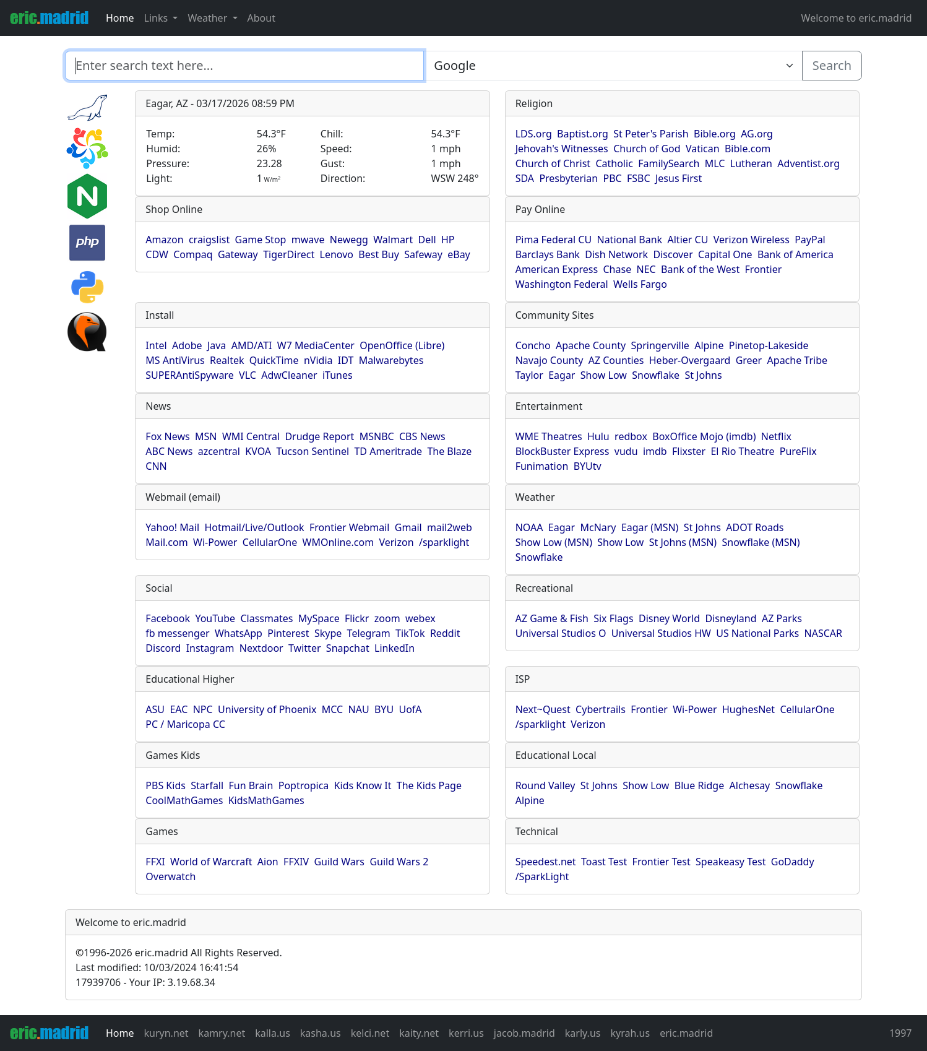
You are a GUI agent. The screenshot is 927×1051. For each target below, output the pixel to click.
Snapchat (347, 648)
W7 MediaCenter (316, 345)
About (261, 18)
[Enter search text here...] (612, 65)
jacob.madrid (524, 1033)
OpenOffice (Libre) (402, 345)
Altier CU (688, 239)
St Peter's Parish (650, 134)
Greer (749, 360)
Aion (267, 861)
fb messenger (177, 633)
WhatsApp (238, 633)
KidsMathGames (266, 800)
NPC (203, 709)
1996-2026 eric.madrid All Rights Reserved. (178, 952)
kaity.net (419, 1033)
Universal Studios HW (661, 633)
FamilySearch (668, 163)
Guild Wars (339, 861)
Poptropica (303, 785)
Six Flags (613, 618)
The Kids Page (429, 785)
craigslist (209, 239)
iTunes (337, 375)
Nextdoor (261, 648)
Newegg (349, 239)
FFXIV (296, 861)
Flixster (688, 451)
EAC (179, 709)
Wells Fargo (640, 284)
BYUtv (587, 466)
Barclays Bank (547, 254)
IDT (346, 360)
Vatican (703, 148)
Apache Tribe (797, 360)
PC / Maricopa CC (185, 724)
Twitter (304, 648)
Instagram (210, 648)
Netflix (776, 436)
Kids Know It (363, 785)
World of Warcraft (211, 861)
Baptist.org (582, 134)
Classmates (266, 618)
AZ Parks (782, 618)
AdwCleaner (289, 375)
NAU (358, 709)
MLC (715, 163)
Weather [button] (209, 18)
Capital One (725, 254)
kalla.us (272, 1033)
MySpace (319, 618)
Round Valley (545, 785)
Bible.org (715, 134)
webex (420, 618)
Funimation (542, 466)
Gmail (408, 527)
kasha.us (320, 1033)
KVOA (258, 451)
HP (448, 239)
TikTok (410, 633)
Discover (672, 254)
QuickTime (274, 360)
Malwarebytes (391, 360)
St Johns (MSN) (683, 542)
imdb (655, 451)
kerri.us (466, 1033)
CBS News (422, 436)
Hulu (598, 436)
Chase (617, 269)
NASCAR (823, 633)
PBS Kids (165, 785)
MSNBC (377, 436)
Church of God (646, 148)
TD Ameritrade (388, 451)
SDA (524, 178)
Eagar (561, 375)
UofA (410, 709)
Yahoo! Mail (172, 527)
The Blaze (449, 451)
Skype (328, 633)
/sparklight (444, 542)
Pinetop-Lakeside (769, 345)
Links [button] (157, 18)
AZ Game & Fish (552, 618)
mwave (308, 239)
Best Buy (378, 254)
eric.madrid (686, 1033)
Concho (533, 345)
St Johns (703, 375)
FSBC (638, 178)
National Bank (629, 239)
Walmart (393, 239)
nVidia (318, 360)
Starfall (207, 785)
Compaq (192, 254)
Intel (155, 345)
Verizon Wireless (752, 239)
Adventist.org (808, 163)
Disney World (669, 618)
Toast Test (604, 861)
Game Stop (261, 239)
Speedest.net (545, 861)
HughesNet (748, 709)
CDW (156, 254)
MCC (332, 709)
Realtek (227, 360)
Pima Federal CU (553, 239)
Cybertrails (601, 709)
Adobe (187, 345)
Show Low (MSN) (553, 542)
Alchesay (750, 785)
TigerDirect (288, 254)
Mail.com (166, 542)
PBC (612, 178)
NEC (646, 269)
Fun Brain (250, 785)
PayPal (810, 239)
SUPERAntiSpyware (189, 375)
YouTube (215, 618)
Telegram (368, 633)
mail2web (449, 527)
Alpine (708, 345)
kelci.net (370, 1033)
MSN (206, 436)
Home (120, 18)
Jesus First (678, 178)
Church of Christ (552, 163)
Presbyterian (568, 178)
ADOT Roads (754, 527)
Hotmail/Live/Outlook (254, 527)
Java (216, 345)
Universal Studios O (560, 633)
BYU (384, 709)
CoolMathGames (184, 800)
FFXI (155, 861)
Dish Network (616, 254)
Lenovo (336, 254)
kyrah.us (630, 1033)
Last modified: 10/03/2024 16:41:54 (156, 967)
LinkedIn (394, 648)
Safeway (423, 254)
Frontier (763, 269)
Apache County (591, 345)
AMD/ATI (251, 345)
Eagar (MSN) (650, 527)
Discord (163, 648)
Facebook (167, 618)
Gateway (238, 254)
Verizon (396, 542)
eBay (458, 254)
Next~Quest (543, 709)
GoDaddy (792, 861)
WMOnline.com (338, 542)
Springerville (660, 345)
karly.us (583, 1033)
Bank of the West (700, 269)
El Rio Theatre (742, 451)
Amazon (164, 239)
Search (832, 65)
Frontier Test (661, 861)
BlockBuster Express (562, 451)
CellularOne (270, 542)
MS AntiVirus (174, 360)
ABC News (168, 451)
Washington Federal (561, 284)
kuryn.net (166, 1033)
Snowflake (655, 375)
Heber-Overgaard (690, 360)
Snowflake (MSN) (761, 542)
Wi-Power (215, 542)
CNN (155, 466)
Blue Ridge (699, 785)
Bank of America (795, 254)
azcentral (219, 451)
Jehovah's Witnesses (561, 148)
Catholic (613, 163)
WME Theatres (548, 436)
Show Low (603, 375)
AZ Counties (616, 360)
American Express (556, 269)
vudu (626, 451)
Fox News (167, 436)
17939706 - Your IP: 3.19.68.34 (145, 982)
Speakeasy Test (730, 861)
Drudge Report (319, 436)
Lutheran (751, 163)
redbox (630, 436)
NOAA (529, 527)
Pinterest (288, 633)
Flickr (357, 618)
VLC (247, 375)
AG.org (757, 134)
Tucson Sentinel (312, 451)
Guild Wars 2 (398, 861)
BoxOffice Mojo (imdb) (704, 436)
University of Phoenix (267, 709)
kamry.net (222, 1033)
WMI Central (251, 436)
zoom (387, 618)
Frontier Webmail (349, 527)
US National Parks (757, 633)
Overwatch (170, 876)
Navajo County (549, 360)
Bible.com (747, 148)
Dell (427, 239)
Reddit (445, 633)
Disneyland (731, 618)
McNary (598, 527)
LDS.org (533, 134)
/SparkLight (542, 876)
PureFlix (798, 451)
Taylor (529, 375)
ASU (155, 709)
